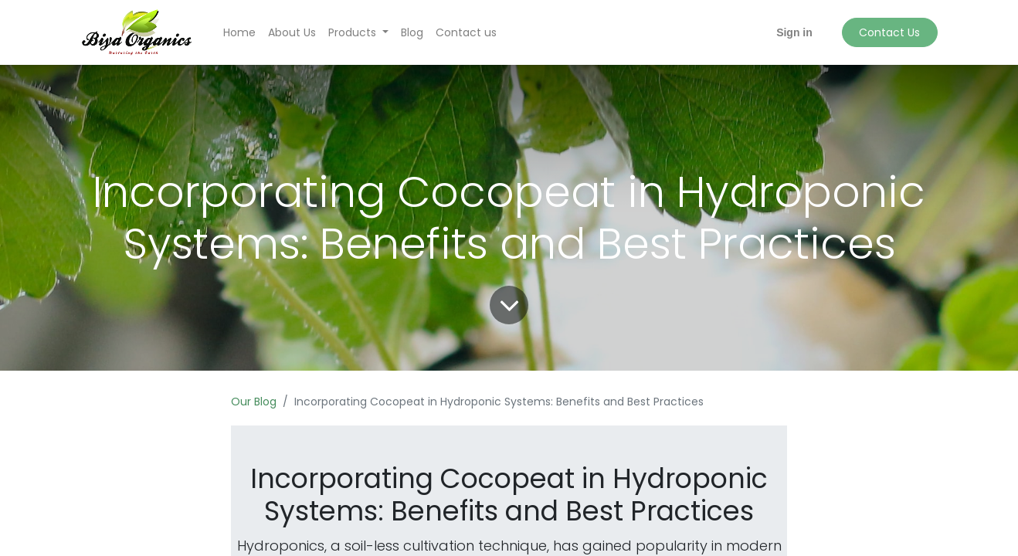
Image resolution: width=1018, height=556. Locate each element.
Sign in (794, 32)
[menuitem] (239, 33)
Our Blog (254, 401)
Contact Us (889, 32)
